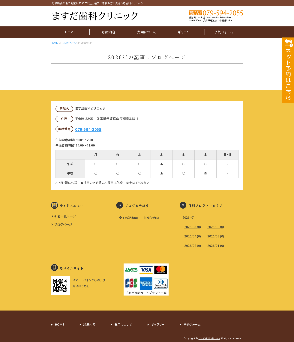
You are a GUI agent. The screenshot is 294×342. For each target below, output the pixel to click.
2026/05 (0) (215, 227)
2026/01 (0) (215, 246)
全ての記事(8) (128, 218)
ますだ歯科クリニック (95, 16)
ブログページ (69, 42)
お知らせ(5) (151, 218)
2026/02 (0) (192, 246)
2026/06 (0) (192, 227)
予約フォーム (223, 32)
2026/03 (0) (215, 236)
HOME (70, 32)
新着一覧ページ (65, 216)
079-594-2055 (88, 129)
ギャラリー (185, 32)
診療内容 (108, 32)
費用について (147, 32)
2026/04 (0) (192, 236)
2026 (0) (188, 218)
